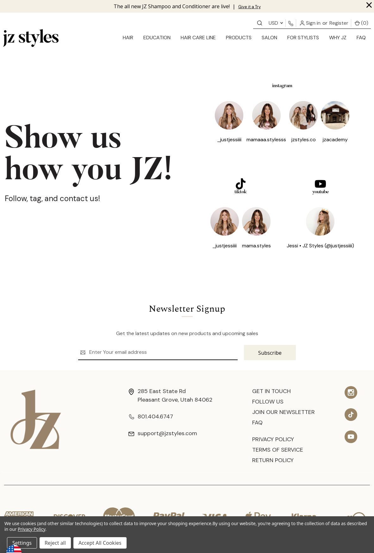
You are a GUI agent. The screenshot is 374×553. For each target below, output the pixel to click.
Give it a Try (249, 7)
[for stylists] (303, 38)
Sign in (310, 23)
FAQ (361, 37)
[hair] (128, 38)
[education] (157, 38)
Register (338, 23)
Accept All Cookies (100, 542)
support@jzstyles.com (162, 433)
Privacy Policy (273, 439)
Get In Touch (271, 391)
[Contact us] (260, 22)
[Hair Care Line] (198, 38)
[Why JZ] (338, 38)
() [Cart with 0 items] (361, 23)
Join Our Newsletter (283, 412)
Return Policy (273, 460)
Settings (22, 542)
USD (276, 23)
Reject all (55, 542)
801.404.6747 (150, 416)
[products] (239, 38)
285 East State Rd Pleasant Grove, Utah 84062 (170, 395)
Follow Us (268, 401)
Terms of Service (277, 450)
